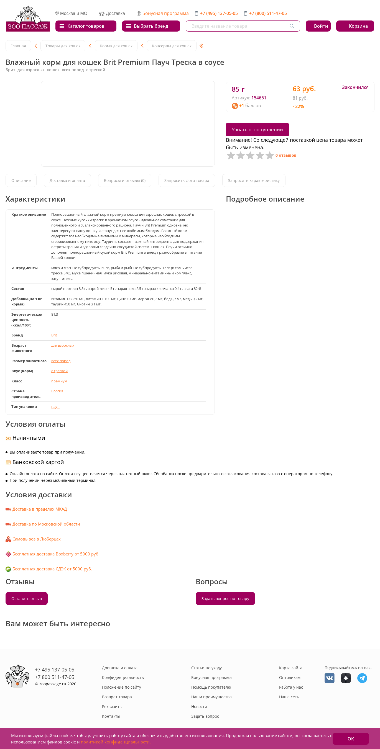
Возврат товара (117, 696)
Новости (199, 706)
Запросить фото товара (186, 180)
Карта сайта (290, 667)
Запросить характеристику (254, 180)
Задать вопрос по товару (225, 598)
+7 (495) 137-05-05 (219, 13)
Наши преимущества (211, 696)
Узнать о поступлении (257, 129)
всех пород (60, 360)
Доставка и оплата (67, 180)
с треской (59, 370)
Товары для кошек (62, 45)
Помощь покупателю (211, 687)
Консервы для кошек (172, 45)
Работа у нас (291, 687)
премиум (59, 381)
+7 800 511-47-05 (54, 677)
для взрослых (62, 345)
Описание (21, 180)
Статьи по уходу (206, 667)
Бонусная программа (165, 13)
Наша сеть (289, 696)
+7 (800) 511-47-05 (268, 13)
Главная (18, 45)
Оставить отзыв (26, 598)
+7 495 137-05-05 (54, 669)
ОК (351, 739)
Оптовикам (289, 677)
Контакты (111, 716)
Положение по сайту (121, 687)
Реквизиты (112, 706)
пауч (55, 406)
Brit (54, 335)
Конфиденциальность (123, 677)
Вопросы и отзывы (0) (125, 180)
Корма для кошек (116, 45)
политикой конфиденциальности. (116, 742)
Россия (57, 390)
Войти (321, 26)
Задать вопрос (205, 716)
